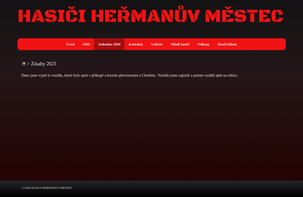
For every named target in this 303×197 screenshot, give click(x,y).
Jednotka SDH (109, 44)
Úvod (70, 44)
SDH (86, 44)
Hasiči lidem (227, 44)
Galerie (157, 44)
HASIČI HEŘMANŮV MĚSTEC (151, 16)
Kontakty (136, 44)
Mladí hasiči (180, 44)
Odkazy (203, 44)
